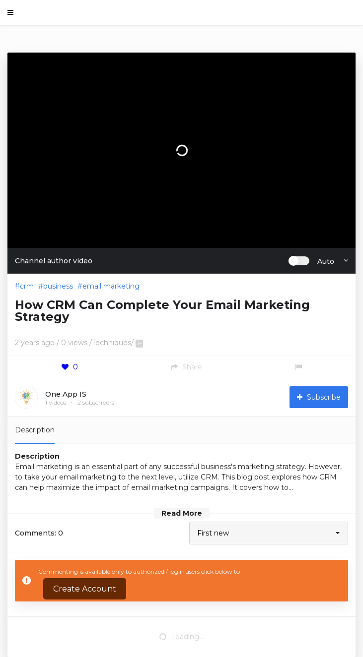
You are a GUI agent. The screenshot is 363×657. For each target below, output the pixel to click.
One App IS (65, 394)
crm (27, 286)
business (58, 286)
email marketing (111, 286)
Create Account (84, 589)
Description (35, 429)
